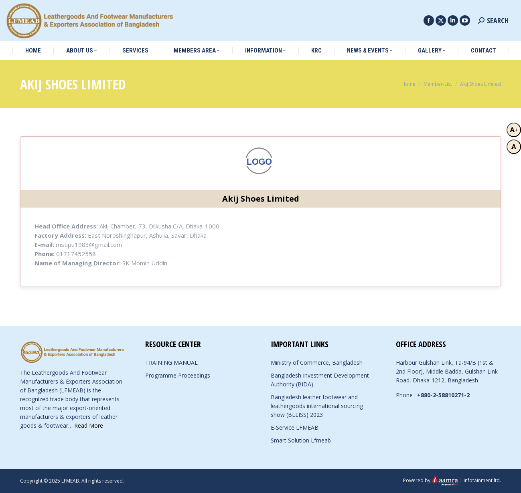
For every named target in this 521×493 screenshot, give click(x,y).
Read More (88, 425)
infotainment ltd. (482, 480)
